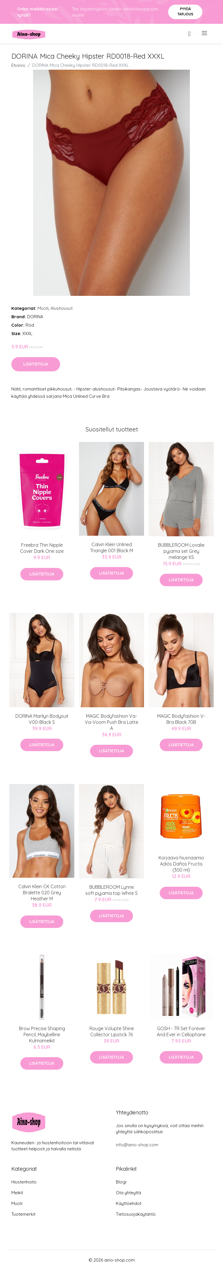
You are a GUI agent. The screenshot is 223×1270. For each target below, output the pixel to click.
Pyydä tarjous (185, 11)
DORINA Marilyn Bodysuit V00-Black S (42, 719)
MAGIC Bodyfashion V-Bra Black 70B (181, 719)
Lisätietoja (35, 364)
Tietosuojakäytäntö (136, 1214)
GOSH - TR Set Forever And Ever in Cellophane (181, 1031)
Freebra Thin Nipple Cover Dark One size (42, 548)
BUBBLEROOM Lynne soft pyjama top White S (111, 890)
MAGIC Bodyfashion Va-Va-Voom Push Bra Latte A (111, 722)
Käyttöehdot (128, 1203)
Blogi (121, 1182)
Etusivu (18, 65)
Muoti (42, 308)
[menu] (205, 33)
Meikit (17, 1192)
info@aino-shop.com (137, 1144)
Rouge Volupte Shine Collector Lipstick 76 (111, 1031)
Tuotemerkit (23, 1214)
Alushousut (62, 308)
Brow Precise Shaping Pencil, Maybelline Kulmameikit (42, 1035)
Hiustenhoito (24, 1182)
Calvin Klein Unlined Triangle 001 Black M (111, 547)
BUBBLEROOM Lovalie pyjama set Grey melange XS (181, 551)
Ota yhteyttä (128, 1192)
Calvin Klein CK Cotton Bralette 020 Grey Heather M (42, 893)
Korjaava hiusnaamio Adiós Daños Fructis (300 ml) (181, 864)
